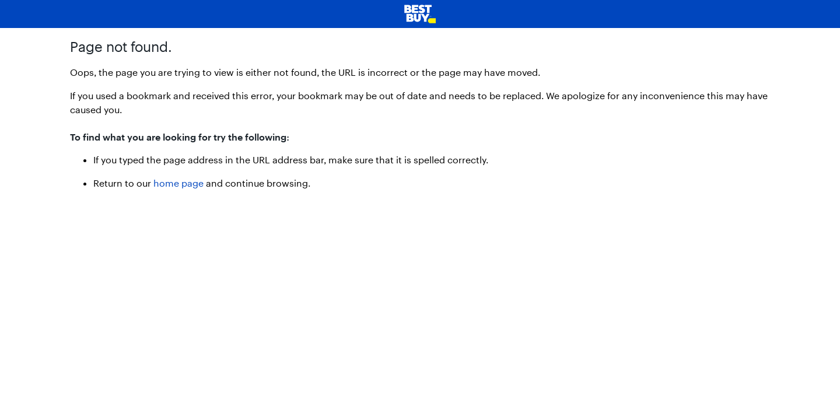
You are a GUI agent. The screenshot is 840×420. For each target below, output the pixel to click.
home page (178, 182)
